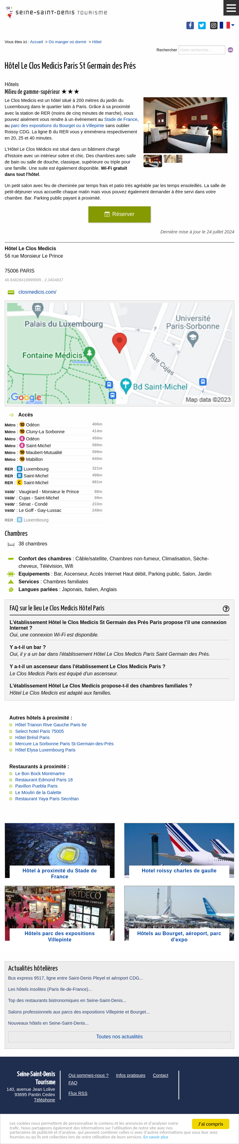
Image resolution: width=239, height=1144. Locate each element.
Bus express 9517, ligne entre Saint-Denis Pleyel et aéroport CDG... (75, 978)
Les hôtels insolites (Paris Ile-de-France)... (50, 989)
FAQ (72, 1082)
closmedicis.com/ (37, 292)
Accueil (36, 41)
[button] (231, 8)
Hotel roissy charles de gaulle (179, 870)
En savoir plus (62, 1136)
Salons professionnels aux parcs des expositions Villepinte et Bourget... (79, 1011)
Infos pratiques (130, 1075)
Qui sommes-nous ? (88, 1075)
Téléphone (44, 1099)
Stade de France (120, 119)
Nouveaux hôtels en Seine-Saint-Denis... (48, 1023)
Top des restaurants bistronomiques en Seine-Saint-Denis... (67, 1000)
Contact (160, 1075)
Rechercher (167, 50)
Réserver (123, 214)
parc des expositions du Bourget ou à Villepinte (57, 125)
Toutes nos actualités (119, 1036)
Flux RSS (77, 1093)
